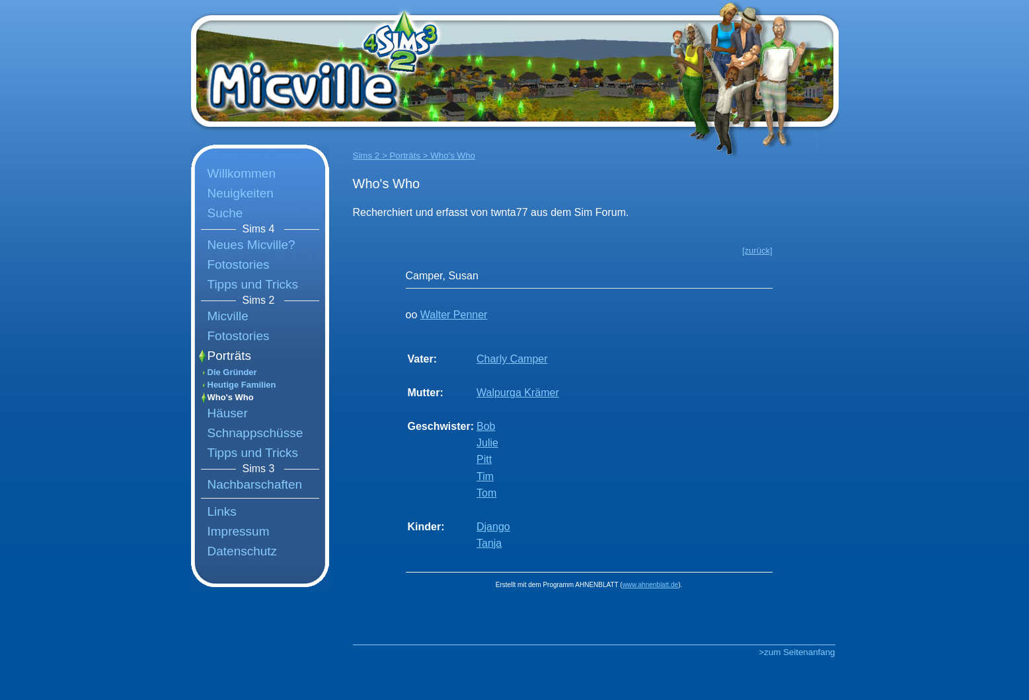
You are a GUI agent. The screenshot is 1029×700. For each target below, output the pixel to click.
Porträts (230, 356)
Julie (487, 442)
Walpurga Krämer (517, 392)
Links (222, 511)
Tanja (489, 543)
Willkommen (242, 173)
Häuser (228, 413)
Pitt (484, 459)
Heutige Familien (242, 385)
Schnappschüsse (255, 433)
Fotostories (239, 264)
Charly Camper (512, 359)
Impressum (239, 531)
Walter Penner (454, 314)
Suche (225, 213)
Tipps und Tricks (253, 284)
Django (493, 526)
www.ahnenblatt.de (651, 584)
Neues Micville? (251, 245)
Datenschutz (243, 551)
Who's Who (231, 397)
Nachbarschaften (255, 484)
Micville (228, 316)
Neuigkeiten (241, 193)
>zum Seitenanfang (797, 652)
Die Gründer (232, 372)
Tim (485, 476)
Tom (486, 493)
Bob (485, 426)
